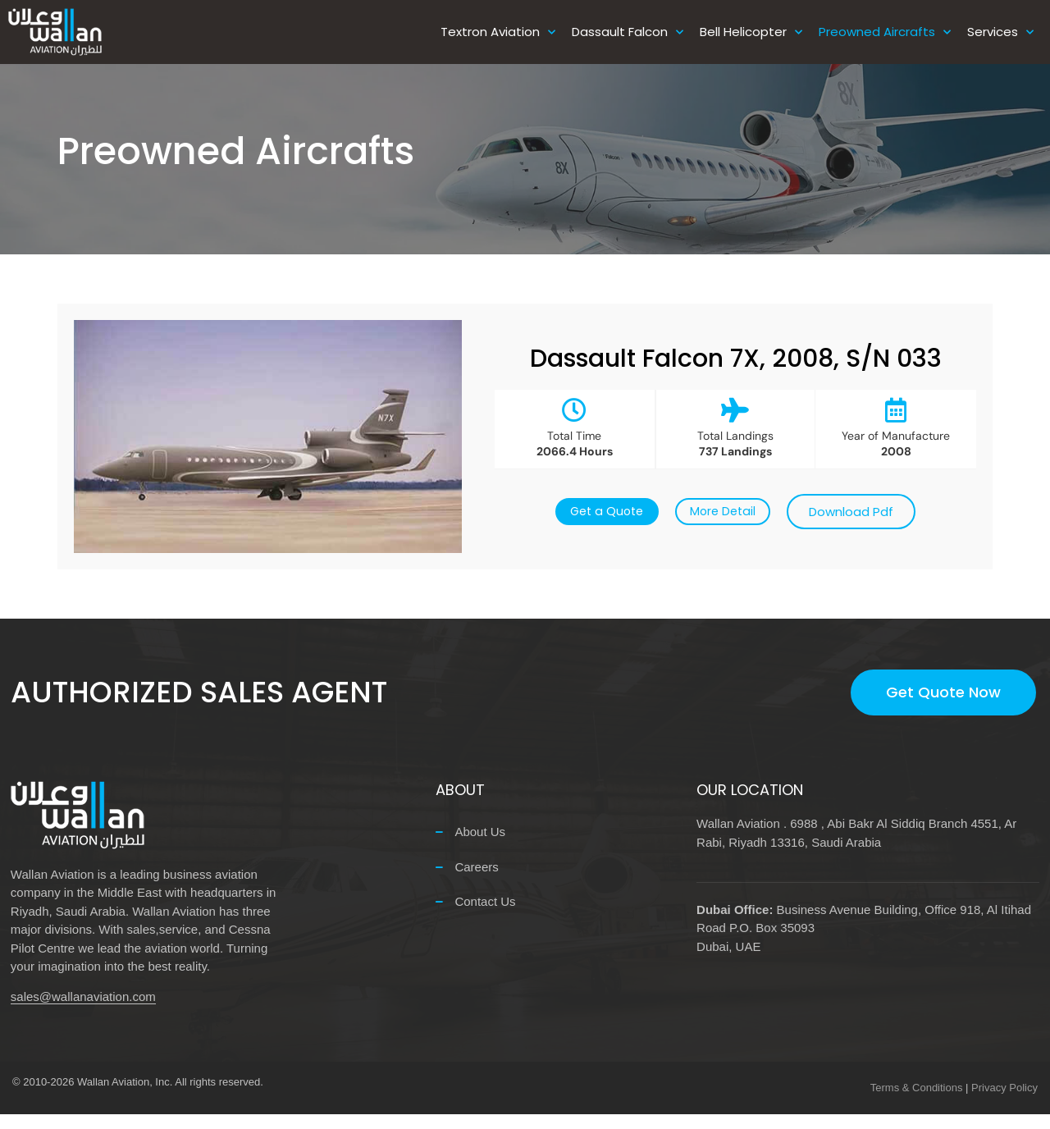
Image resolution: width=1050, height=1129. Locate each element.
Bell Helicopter (751, 32)
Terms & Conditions (916, 1102)
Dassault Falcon (627, 32)
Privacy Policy (1004, 1102)
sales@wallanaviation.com (83, 1011)
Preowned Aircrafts (885, 32)
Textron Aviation (498, 32)
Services (1000, 32)
